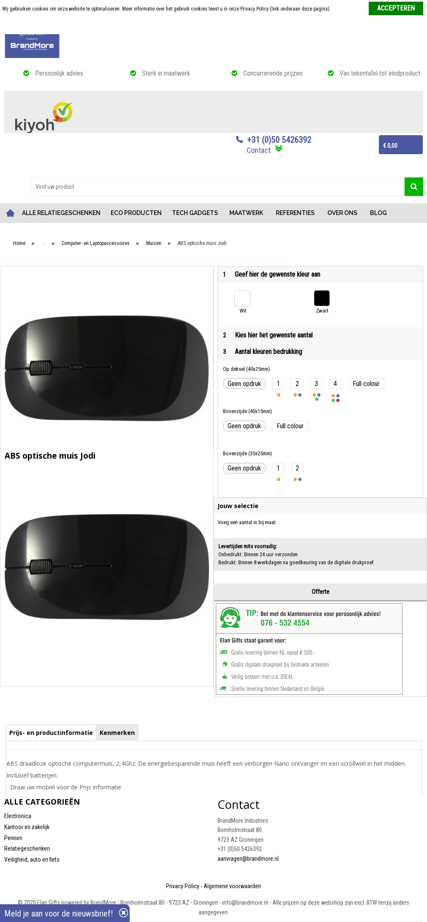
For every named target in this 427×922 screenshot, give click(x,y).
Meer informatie (348, 9)
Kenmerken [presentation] (117, 733)
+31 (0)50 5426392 (279, 140)
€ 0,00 (390, 145)
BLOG (378, 212)
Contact (259, 150)
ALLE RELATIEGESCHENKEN (61, 212)
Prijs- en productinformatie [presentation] (51, 733)
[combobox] (218, 186)
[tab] (51, 732)
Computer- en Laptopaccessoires (96, 243)
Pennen (13, 838)
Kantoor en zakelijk (26, 827)
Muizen (153, 243)
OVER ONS (342, 212)
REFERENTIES (295, 212)
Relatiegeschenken (27, 848)
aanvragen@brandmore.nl (248, 858)
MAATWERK (246, 212)
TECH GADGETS (195, 212)
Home (10, 213)
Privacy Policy (182, 886)
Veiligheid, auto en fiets (32, 859)
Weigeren (214, 26)
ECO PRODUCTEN (136, 212)
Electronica (17, 816)
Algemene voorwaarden (232, 886)
